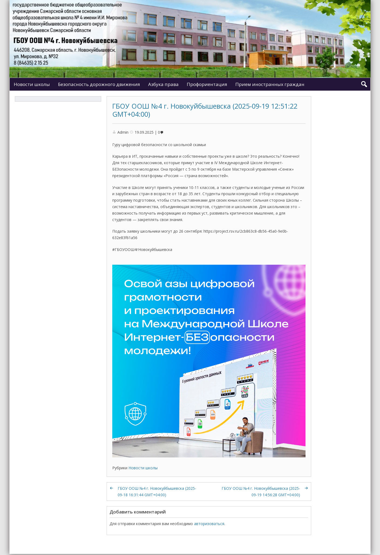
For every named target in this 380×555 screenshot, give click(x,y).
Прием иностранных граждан (269, 84)
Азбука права (163, 84)
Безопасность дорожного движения (99, 84)
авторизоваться (209, 523)
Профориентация (207, 84)
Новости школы (32, 84)
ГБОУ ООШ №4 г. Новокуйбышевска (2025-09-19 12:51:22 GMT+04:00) (204, 110)
